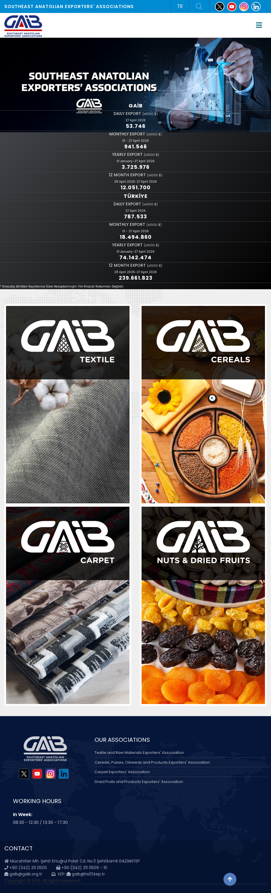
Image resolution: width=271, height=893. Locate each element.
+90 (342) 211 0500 (28, 868)
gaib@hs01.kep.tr (86, 874)
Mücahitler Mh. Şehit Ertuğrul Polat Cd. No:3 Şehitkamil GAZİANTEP (75, 861)
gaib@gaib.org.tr (23, 874)
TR (180, 6)
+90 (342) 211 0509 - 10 (81, 868)
